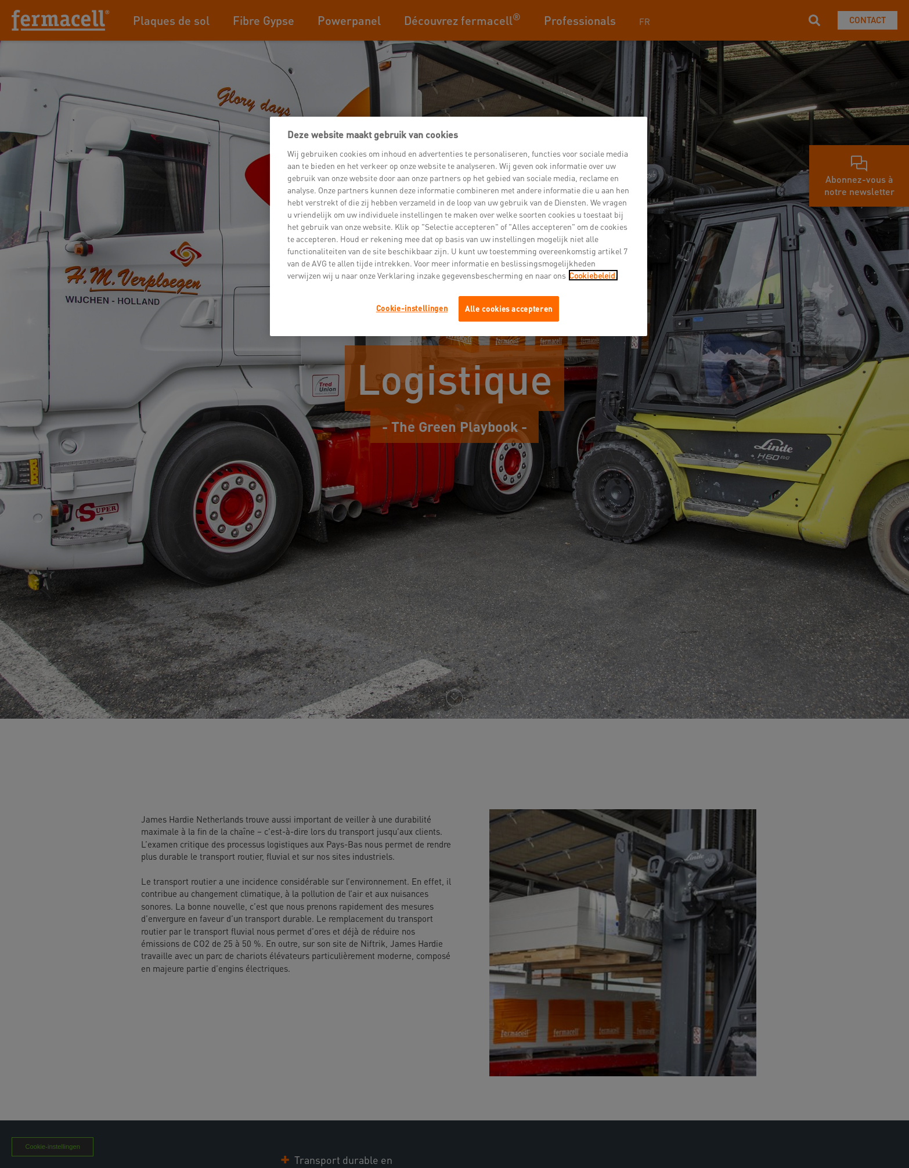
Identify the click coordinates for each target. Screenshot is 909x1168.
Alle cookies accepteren (509, 308)
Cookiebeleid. (593, 275)
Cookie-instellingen (412, 308)
